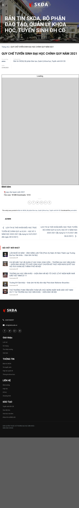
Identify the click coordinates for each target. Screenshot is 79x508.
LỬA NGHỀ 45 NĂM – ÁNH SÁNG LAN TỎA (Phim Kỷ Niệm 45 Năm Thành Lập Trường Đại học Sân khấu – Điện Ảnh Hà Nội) (42, 254)
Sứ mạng (6, 346)
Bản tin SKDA (22, 18)
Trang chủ (5, 47)
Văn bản (5, 353)
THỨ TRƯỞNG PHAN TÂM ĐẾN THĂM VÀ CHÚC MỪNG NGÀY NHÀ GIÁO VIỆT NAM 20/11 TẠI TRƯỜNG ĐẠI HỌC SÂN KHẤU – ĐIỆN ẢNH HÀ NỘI (41, 291)
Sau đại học (6, 410)
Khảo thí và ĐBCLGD (9, 417)
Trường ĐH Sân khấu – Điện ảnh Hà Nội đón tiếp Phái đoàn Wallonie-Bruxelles (39, 283)
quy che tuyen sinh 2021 (15, 192)
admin (3, 61)
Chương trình (7, 396)
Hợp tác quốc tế (8, 371)
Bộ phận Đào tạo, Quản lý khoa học (35, 24)
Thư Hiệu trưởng (8, 349)
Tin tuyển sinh (7, 367)
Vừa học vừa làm (8, 413)
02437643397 (9, 320)
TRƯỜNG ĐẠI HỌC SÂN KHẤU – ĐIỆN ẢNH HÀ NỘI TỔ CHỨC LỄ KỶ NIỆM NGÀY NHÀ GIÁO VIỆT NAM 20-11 (42, 274)
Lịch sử (5, 342)
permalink (73, 210)
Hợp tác (5, 388)
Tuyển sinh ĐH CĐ (41, 30)
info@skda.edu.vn (11, 325)
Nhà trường (6, 385)
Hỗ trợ (5, 392)
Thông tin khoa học (9, 374)
